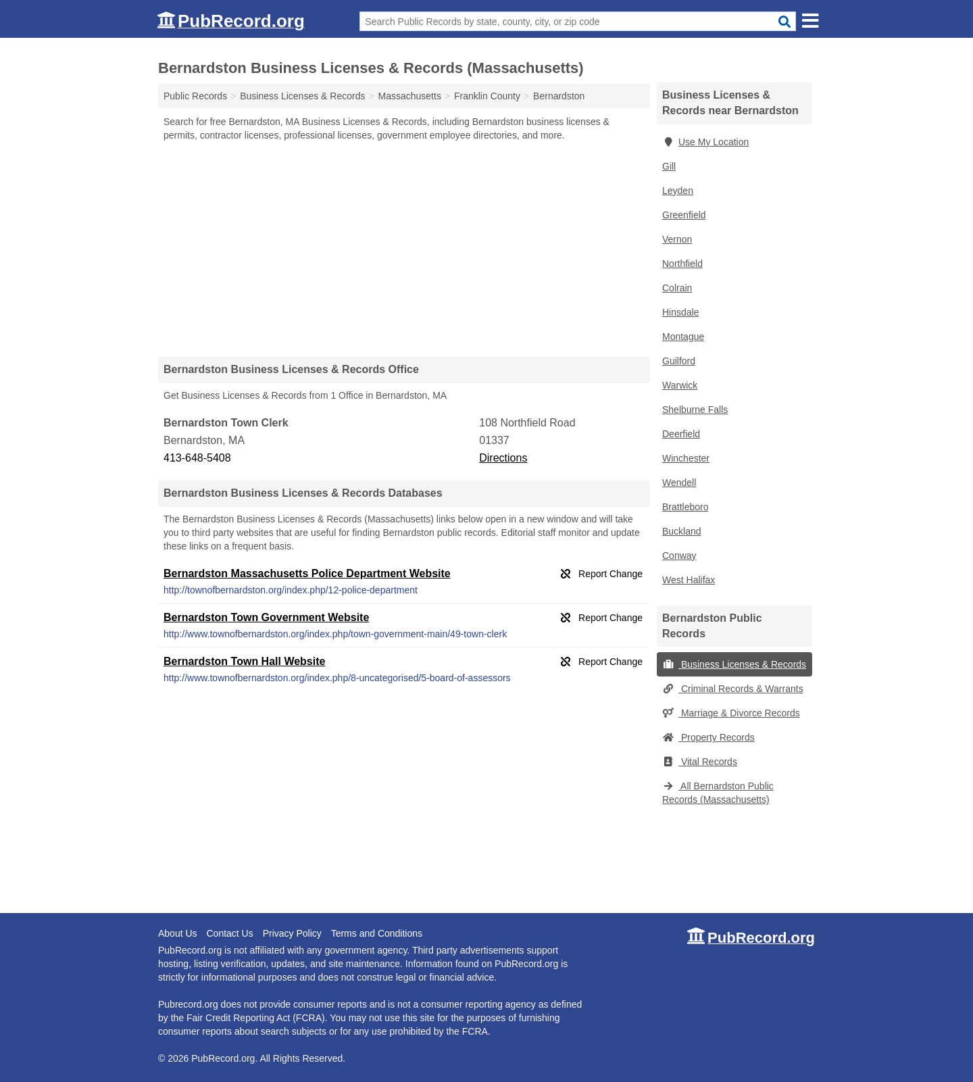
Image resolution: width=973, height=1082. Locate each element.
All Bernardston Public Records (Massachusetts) (718, 793)
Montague (683, 336)
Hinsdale (680, 312)
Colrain (677, 287)
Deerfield (681, 433)
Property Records (708, 737)
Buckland (681, 531)
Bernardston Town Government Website (266, 617)
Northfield (682, 263)
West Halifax (688, 579)
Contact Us (229, 933)
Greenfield (684, 215)
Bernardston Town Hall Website (244, 661)
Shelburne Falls (695, 409)
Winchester (685, 458)
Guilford (678, 360)
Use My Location (705, 142)
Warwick (679, 385)
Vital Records (699, 761)
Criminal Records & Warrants (732, 688)
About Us (177, 933)
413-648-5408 (197, 458)
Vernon (677, 239)
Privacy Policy (292, 933)
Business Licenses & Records (734, 664)
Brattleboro (685, 506)
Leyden (677, 190)
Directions (503, 458)
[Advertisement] (404, 248)
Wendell (679, 482)
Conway (679, 555)
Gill (669, 166)
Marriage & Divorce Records (731, 713)
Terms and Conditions (376, 933)
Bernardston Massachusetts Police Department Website (307, 573)
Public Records (195, 96)
